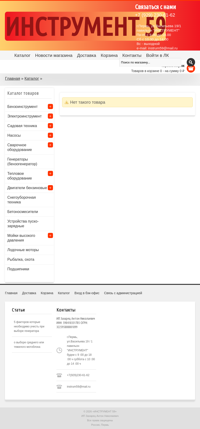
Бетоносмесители (22, 212)
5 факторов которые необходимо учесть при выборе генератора (29, 326)
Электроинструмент (24, 116)
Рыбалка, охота (20, 259)
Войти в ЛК (157, 55)
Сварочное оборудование (19, 147)
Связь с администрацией (123, 293)
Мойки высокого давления (21, 238)
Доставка (86, 55)
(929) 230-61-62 (155, 15)
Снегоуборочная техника (21, 199)
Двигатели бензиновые (27, 188)
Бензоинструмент (22, 107)
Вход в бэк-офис (86, 293)
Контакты (131, 55)
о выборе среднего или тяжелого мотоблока (29, 344)
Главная (12, 78)
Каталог (22, 55)
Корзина (109, 55)
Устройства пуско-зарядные (23, 223)
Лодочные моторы (23, 250)
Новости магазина (54, 55)
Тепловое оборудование (19, 176)
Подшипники (18, 269)
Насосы (14, 135)
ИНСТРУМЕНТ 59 (85, 26)
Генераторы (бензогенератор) (22, 161)
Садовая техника (22, 126)
